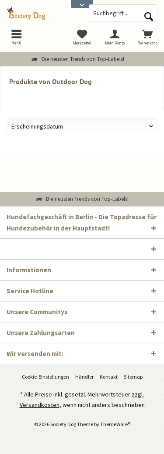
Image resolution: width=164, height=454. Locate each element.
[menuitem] (147, 37)
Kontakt (109, 376)
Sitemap (133, 376)
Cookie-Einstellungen (45, 376)
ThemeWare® (115, 424)
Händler (84, 376)
